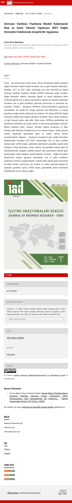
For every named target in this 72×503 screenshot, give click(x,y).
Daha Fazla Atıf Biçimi (17, 319)
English (7, 453)
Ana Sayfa (8, 14)
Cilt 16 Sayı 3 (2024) (33, 14)
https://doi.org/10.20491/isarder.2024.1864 (26, 57)
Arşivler (19, 14)
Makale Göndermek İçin (13, 423)
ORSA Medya (12, 493)
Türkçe (7, 449)
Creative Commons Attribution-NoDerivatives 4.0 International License (39, 375)
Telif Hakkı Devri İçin (12, 432)
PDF (9, 275)
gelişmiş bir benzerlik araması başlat (37, 407)
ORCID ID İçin (9, 427)
